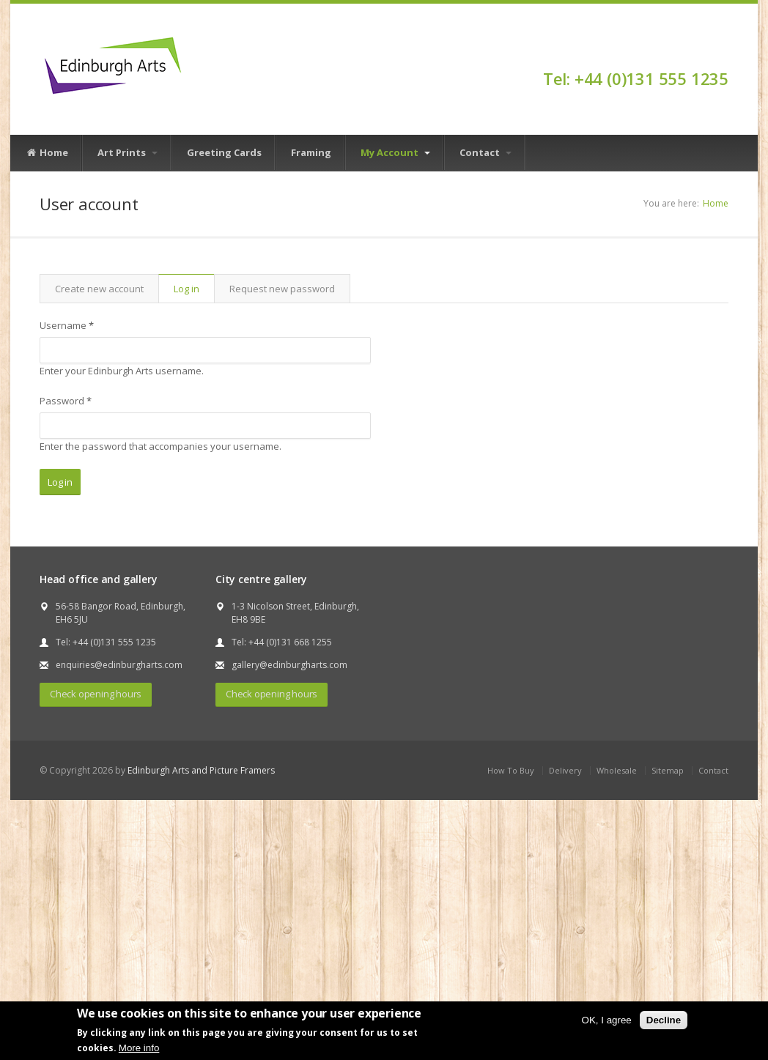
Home (47, 153)
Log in (194, 289)
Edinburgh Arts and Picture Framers (201, 770)
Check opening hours (95, 693)
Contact (485, 152)
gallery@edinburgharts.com (289, 665)
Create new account (99, 288)
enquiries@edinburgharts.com (119, 665)
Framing (311, 152)
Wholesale (617, 770)
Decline (663, 1020)
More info (139, 1047)
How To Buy (510, 770)
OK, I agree (607, 1020)
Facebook (721, 53)
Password (66, 400)
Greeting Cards (224, 152)
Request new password (282, 288)
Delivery (565, 770)
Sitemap (667, 770)
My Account (395, 152)
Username (67, 325)
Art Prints (127, 152)
